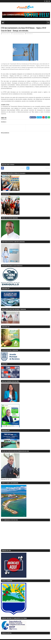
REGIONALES (30, 34)
